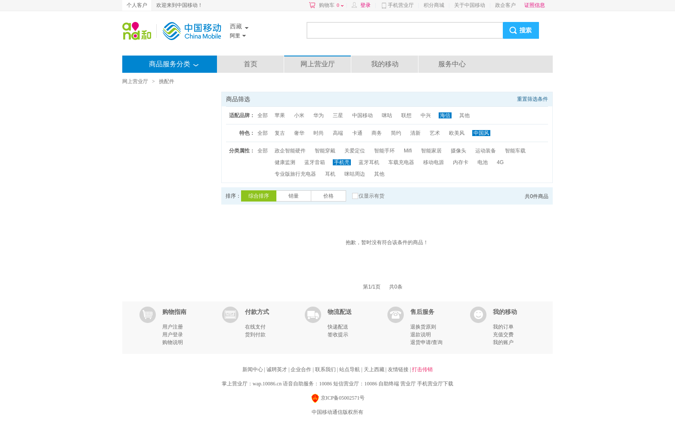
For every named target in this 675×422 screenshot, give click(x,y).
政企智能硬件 (290, 151)
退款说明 (420, 335)
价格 (328, 196)
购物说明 (172, 342)
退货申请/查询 (426, 342)
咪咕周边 (354, 174)
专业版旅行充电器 (295, 174)
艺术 (435, 133)
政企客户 (505, 5)
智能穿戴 (325, 151)
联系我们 (326, 369)
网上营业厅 (317, 64)
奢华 (299, 133)
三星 (338, 115)
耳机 (330, 174)
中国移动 (362, 115)
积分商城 (434, 5)
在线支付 (255, 327)
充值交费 (503, 335)
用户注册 (172, 327)
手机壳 (342, 162)
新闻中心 (253, 369)
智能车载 (515, 151)
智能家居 (431, 151)
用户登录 (172, 335)
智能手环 (384, 151)
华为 (318, 115)
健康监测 (285, 162)
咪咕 (387, 115)
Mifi (408, 151)
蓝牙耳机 (369, 162)
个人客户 (137, 5)
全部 (262, 115)
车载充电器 (401, 162)
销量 (293, 196)
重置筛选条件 (532, 99)
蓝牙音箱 (314, 162)
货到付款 (255, 335)
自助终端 (388, 384)
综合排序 (258, 196)
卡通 (357, 133)
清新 (415, 133)
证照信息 (534, 5)
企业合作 (302, 369)
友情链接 (399, 369)
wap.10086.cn (267, 384)
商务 (377, 133)
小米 (299, 115)
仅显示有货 (371, 196)
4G (500, 162)
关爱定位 (354, 151)
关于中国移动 (469, 5)
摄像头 (458, 151)
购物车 (331, 5)
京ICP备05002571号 (337, 398)
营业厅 (408, 384)
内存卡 (460, 162)
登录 (365, 5)
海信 (445, 115)
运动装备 (485, 151)
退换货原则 (423, 327)
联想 (406, 115)
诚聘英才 (277, 369)
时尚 (318, 133)
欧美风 (456, 133)
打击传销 (422, 369)
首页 (250, 64)
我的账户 (503, 342)
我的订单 (503, 327)
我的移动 (385, 64)
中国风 (481, 133)
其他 (464, 115)
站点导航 (350, 369)
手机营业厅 (401, 5)
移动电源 (433, 162)
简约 (396, 133)
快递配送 (338, 327)
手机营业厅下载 (435, 384)
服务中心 (452, 64)
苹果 (280, 115)
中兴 (426, 115)
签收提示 (338, 335)
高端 (338, 133)
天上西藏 (375, 369)
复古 (280, 133)
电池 (482, 162)
